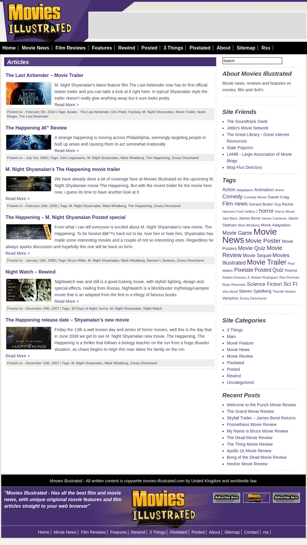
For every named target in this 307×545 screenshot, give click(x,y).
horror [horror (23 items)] (266, 211)
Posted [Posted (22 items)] (262, 270)
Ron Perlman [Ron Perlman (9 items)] (289, 277)
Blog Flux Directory (244, 167)
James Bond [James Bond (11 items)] (249, 218)
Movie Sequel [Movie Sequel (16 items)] (257, 255)
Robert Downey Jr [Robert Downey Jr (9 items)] (236, 277)
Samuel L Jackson (161, 260)
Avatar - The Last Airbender (88, 112)
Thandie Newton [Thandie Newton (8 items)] (284, 291)
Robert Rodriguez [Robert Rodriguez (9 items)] (264, 277)
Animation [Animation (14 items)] (264, 189)
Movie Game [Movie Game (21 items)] (237, 233)
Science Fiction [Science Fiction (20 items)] (264, 284)
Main (231, 336)
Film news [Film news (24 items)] (235, 203)
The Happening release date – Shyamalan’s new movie (67, 319)
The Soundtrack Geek (247, 121)
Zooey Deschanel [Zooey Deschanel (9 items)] (253, 298)
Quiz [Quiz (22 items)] (277, 270)
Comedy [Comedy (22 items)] (232, 197)
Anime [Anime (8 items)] (279, 190)
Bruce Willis (77, 260)
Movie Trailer (185, 112)
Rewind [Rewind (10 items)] (291, 270)
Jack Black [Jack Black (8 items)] (230, 218)
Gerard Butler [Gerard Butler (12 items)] (261, 204)
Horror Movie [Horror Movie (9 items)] (285, 211)
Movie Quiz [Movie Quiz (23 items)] (251, 248)
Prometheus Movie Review (252, 424)
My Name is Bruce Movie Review (257, 431)
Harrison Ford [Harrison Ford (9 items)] (233, 211)
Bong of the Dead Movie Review (257, 457)
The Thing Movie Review (250, 444)
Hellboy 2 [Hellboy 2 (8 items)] (251, 211)
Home (9, 47)
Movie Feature (240, 343)
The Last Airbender (33, 116)
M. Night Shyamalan (158, 112)
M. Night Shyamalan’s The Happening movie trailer (63, 169)
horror (103, 308)
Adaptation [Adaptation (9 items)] (245, 190)
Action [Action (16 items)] (229, 189)
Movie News (35, 47)
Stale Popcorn (240, 147)
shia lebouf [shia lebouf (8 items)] (230, 291)
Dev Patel (119, 112)
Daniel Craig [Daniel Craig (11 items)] (278, 197)
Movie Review (240, 356)
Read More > (67, 104)
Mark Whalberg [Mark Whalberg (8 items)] (249, 225)
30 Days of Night (84, 308)
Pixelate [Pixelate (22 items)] (243, 270)
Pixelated (199, 47)
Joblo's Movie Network (248, 128)
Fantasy (134, 112)
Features (102, 47)
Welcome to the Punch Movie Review (261, 404)
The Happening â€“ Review (36, 127)
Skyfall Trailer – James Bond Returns (261, 418)
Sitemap (246, 47)
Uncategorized (240, 382)
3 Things (173, 47)
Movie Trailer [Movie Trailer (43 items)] (267, 262)
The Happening (158, 158)
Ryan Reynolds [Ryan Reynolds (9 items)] (234, 284)
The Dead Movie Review (250, 437)
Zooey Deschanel (185, 158)
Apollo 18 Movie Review (249, 450)
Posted (149, 47)
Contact (251, 532)
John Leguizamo (72, 158)
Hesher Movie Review (247, 463)
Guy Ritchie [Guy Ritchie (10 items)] (283, 204)
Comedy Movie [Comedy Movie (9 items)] (255, 197)
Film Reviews (71, 47)
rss (266, 532)
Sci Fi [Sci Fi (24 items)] (290, 284)
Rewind (126, 47)
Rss (266, 47)
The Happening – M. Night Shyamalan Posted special (66, 217)
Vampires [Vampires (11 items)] (230, 298)
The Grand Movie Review (250, 411)
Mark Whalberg (132, 158)
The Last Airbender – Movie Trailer (45, 75)
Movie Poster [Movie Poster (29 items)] (263, 240)
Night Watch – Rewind (31, 271)
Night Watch (152, 308)
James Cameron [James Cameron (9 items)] (274, 218)
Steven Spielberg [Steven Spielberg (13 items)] (255, 291)
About (224, 47)
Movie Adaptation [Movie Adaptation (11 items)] (276, 225)
